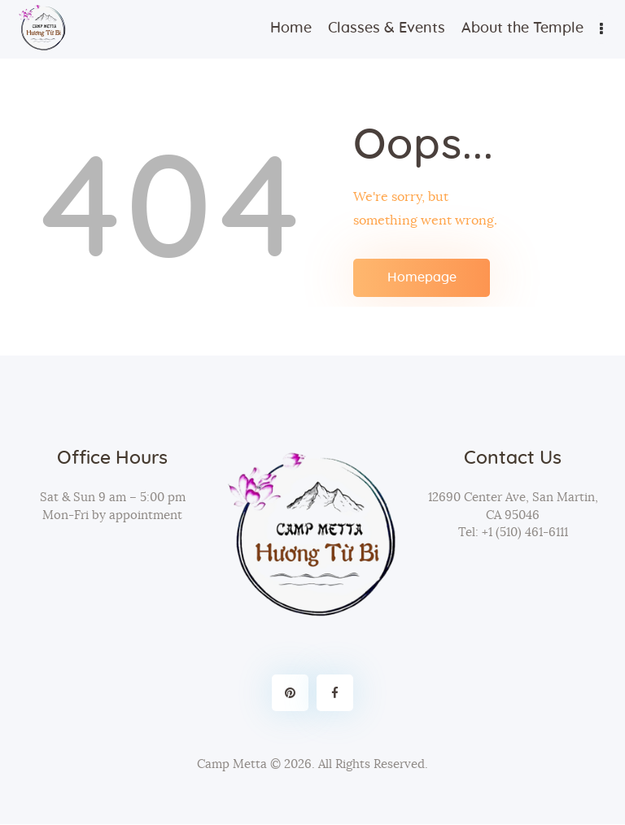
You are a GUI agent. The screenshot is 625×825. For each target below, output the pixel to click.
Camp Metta (232, 764)
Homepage (422, 277)
